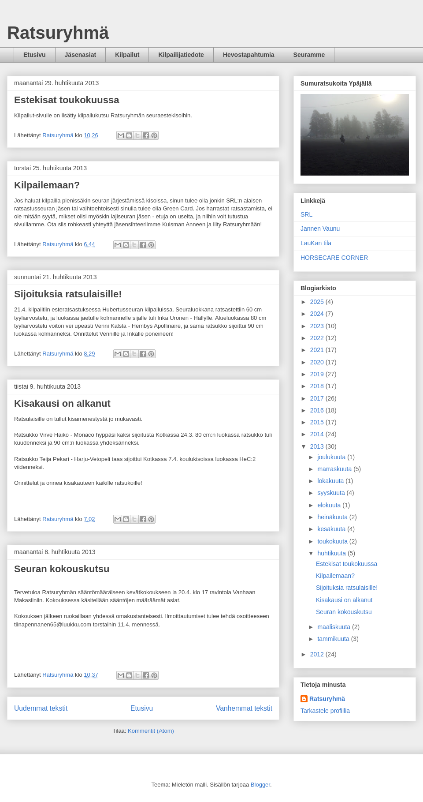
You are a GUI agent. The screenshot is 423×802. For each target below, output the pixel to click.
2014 (318, 434)
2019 (318, 374)
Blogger (260, 784)
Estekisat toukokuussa (66, 99)
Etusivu (34, 54)
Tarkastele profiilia (325, 710)
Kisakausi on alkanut (62, 403)
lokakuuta (331, 480)
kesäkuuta (332, 528)
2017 (318, 398)
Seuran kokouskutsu (61, 568)
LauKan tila (316, 243)
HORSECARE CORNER (334, 257)
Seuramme (309, 54)
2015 (318, 422)
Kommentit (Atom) (151, 730)
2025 (318, 301)
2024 (318, 313)
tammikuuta (334, 638)
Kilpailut (127, 54)
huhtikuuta (332, 553)
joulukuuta (332, 457)
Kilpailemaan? (47, 185)
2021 (318, 349)
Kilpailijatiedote (181, 54)
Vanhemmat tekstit (244, 708)
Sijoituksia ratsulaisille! (68, 294)
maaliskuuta (334, 626)
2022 (318, 337)
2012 (318, 654)
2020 (318, 362)
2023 (318, 326)
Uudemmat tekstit (40, 708)
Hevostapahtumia (249, 54)
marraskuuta (335, 468)
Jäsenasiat (80, 54)
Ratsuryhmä (58, 32)
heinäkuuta (333, 517)
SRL (306, 214)
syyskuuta (331, 492)
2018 (318, 386)
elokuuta (329, 505)
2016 (318, 410)
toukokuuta (333, 541)
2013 (318, 446)
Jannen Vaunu (320, 228)
